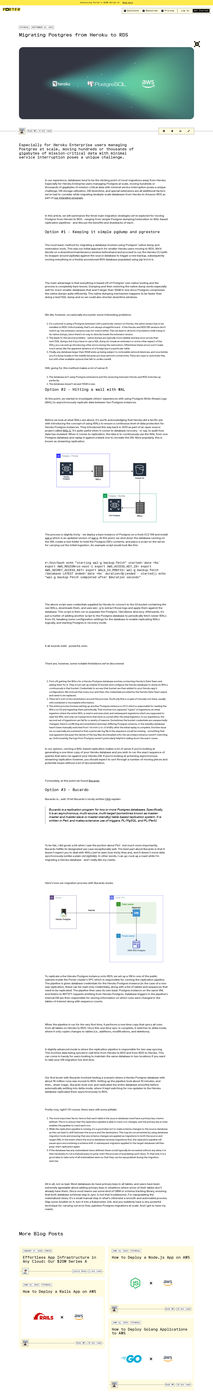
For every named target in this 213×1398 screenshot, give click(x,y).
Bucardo (94, 779)
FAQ (108, 797)
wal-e (94, 537)
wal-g (48, 537)
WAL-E (67, 430)
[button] (131, 10)
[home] (11, 9)
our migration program (68, 197)
